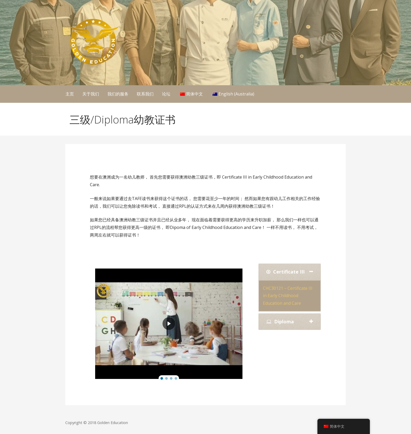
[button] (161, 378)
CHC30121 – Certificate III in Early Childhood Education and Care (287, 295)
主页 (70, 94)
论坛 (166, 94)
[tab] (289, 272)
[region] (169, 323)
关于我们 (90, 94)
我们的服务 (117, 94)
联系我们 (145, 94)
